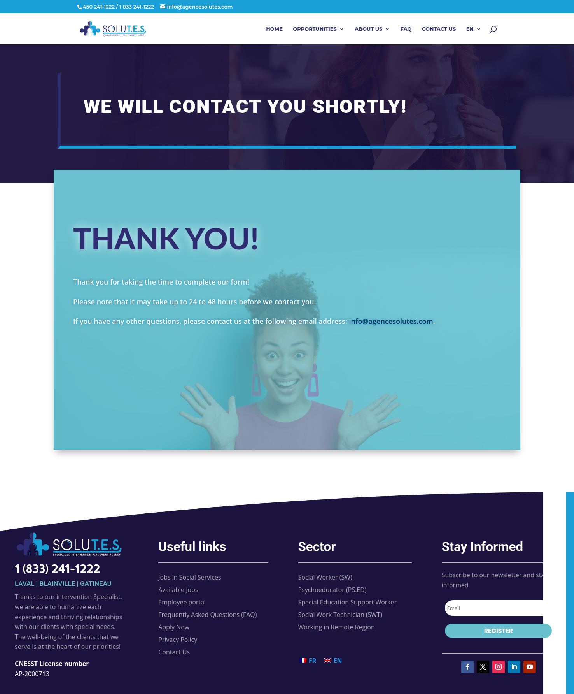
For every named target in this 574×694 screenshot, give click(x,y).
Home (274, 29)
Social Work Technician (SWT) (340, 614)
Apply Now (173, 627)
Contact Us (439, 29)
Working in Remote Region (336, 627)
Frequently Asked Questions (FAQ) (207, 614)
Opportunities (314, 29)
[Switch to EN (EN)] (333, 660)
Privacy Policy (177, 639)
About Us (368, 29)
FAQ (406, 29)
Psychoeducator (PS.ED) (332, 589)
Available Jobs (178, 589)
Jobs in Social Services (189, 577)
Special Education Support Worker (347, 602)
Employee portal (182, 602)
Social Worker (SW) (325, 577)
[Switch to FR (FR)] (308, 660)
